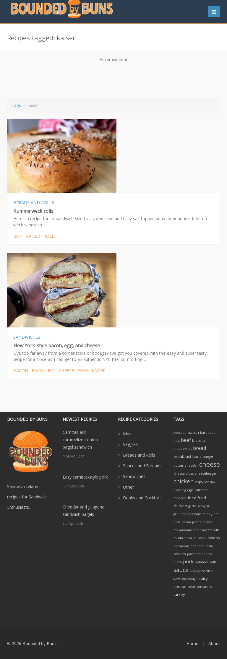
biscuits (199, 440)
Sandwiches (134, 476)
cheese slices (184, 473)
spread (180, 586)
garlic (192, 506)
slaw (177, 579)
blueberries (183, 449)
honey (207, 514)
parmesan (181, 546)
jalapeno (199, 522)
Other (128, 487)
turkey (179, 594)
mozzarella (211, 530)
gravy (201, 506)
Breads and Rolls (139, 455)
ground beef (183, 514)
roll (48, 236)
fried (192, 497)
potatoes (201, 562)
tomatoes (204, 587)
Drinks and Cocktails (142, 497)
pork (188, 561)
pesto (209, 546)
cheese (66, 370)
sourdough (189, 579)
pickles (180, 553)
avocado (180, 433)
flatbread (201, 490)
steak (192, 587)
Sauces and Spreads (142, 465)
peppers (196, 546)
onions (213, 537)
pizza (178, 562)
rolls (213, 562)
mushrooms (183, 538)
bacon (20, 370)
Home (192, 643)
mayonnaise (183, 530)
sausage (195, 571)
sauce (181, 569)
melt (197, 530)
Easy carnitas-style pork (85, 477)
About (214, 643)
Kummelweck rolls (33, 211)
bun (17, 236)
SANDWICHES (26, 337)
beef (186, 440)
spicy (203, 578)
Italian (186, 522)
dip (212, 482)
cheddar (191, 465)
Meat (128, 433)
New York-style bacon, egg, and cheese (56, 345)
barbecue (207, 433)
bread (199, 448)
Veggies (130, 444)
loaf (210, 522)
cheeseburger (206, 473)
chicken (184, 481)
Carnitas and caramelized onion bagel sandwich (80, 439)
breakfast (182, 456)
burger (208, 457)
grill (209, 506)
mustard (199, 538)
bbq (177, 441)
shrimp (207, 571)
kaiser (33, 236)
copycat (202, 481)
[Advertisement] (117, 78)
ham (197, 514)
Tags (16, 105)
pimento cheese (200, 554)
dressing (180, 490)
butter (179, 465)
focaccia (180, 498)
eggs (82, 370)
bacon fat (43, 370)
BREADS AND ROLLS (33, 202)
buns (197, 456)
